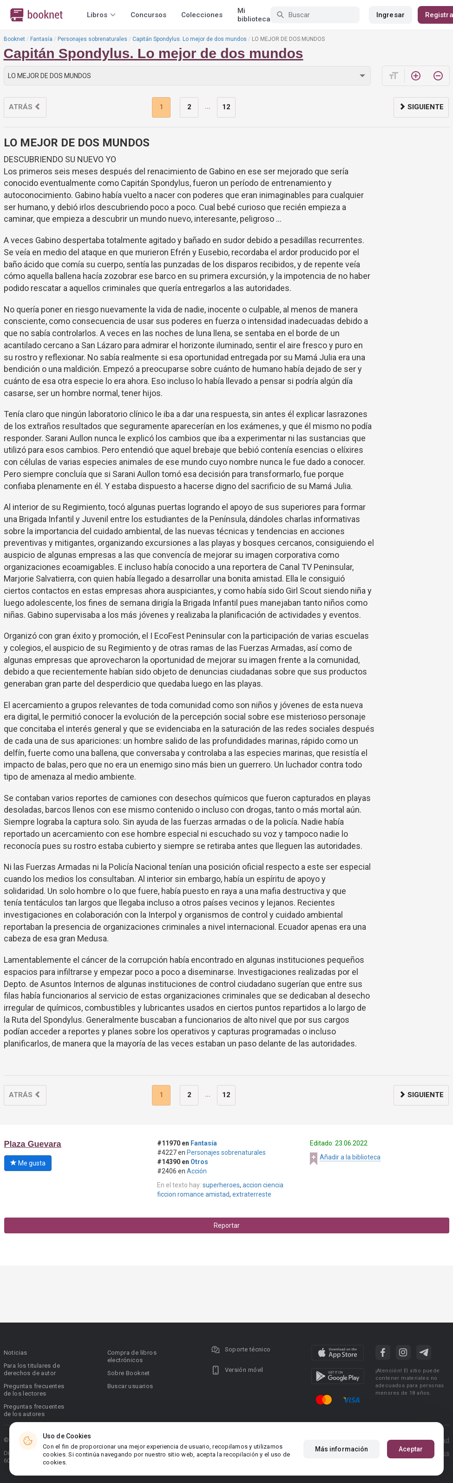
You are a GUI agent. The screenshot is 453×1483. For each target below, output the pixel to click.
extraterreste (251, 1194)
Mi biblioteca (253, 15)
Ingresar (390, 15)
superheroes (221, 1185)
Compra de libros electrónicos (132, 1356)
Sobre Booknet (128, 1373)
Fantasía (41, 39)
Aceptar (411, 1449)
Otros (199, 1161)
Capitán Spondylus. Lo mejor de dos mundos (189, 39)
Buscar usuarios (130, 1386)
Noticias (15, 1352)
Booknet (14, 39)
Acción (197, 1171)
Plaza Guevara (32, 1144)
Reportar (227, 1225)
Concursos (148, 15)
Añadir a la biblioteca (350, 1157)
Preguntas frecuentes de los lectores (34, 1390)
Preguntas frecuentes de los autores (34, 1410)
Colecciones (202, 15)
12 (226, 107)
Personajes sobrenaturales (92, 39)
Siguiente (421, 107)
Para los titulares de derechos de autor (32, 1369)
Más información (341, 1449)
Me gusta (28, 1163)
